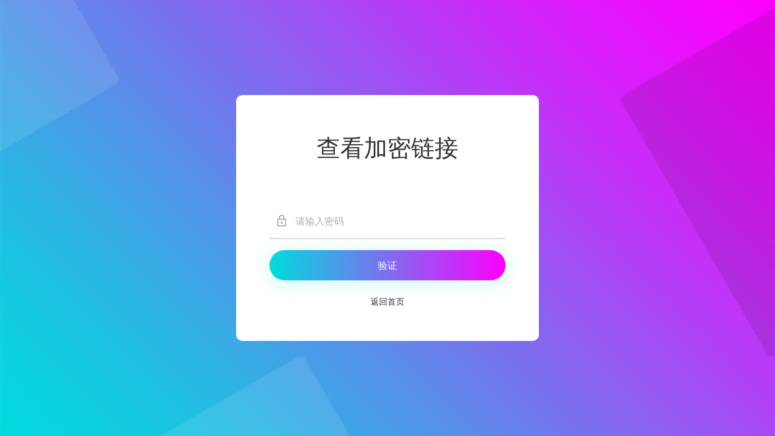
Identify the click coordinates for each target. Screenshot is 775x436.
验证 (387, 265)
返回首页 (387, 301)
